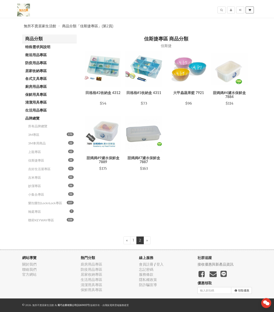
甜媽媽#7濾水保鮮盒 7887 (143, 160)
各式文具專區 (36, 78)
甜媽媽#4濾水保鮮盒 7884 (229, 94)
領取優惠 (242, 290)
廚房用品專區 (36, 86)
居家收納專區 (36, 71)
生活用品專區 (36, 110)
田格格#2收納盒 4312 (102, 92)
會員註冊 (146, 264)
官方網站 (29, 274)
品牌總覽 (32, 118)
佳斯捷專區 (51, 160)
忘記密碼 (146, 269)
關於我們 (29, 264)
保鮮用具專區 (36, 94)
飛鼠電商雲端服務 (114, 305)
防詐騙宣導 (148, 285)
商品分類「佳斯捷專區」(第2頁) (87, 26)
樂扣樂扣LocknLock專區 (51, 203)
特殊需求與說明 (37, 47)
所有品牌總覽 (37, 126)
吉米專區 (51, 177)
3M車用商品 (51, 143)
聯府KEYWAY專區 (51, 220)
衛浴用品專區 (36, 55)
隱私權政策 (148, 279)
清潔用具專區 (36, 102)
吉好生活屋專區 (51, 169)
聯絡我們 (29, 269)
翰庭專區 (51, 211)
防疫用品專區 (36, 63)
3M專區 (51, 134)
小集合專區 (51, 194)
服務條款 (146, 274)
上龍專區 (51, 152)
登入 (160, 264)
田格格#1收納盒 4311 (143, 92)
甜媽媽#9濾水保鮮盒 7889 (102, 160)
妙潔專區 (51, 186)
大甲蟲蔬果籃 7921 (188, 92)
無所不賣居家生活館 (40, 26)
